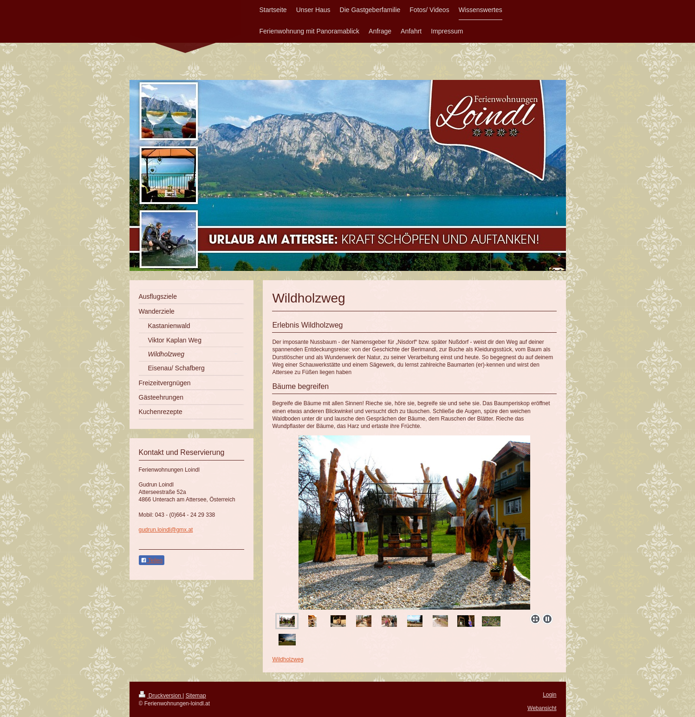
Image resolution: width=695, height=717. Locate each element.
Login (549, 694)
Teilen (151, 560)
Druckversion (161, 695)
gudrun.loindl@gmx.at (166, 529)
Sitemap (196, 695)
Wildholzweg (287, 659)
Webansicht (541, 708)
